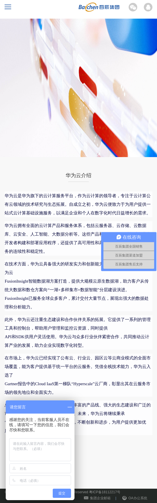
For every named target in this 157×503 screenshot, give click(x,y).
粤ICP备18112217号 (104, 492)
